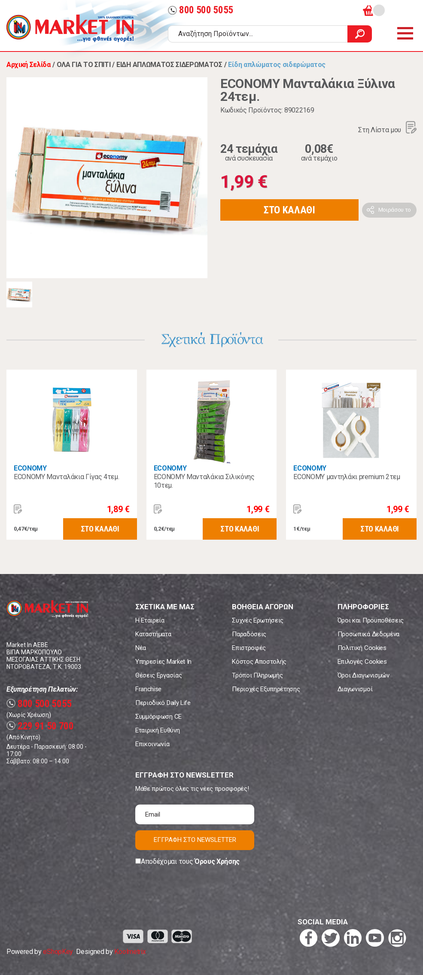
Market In (70, 28)
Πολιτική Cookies (362, 648)
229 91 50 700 (40, 726)
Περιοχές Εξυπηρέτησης (266, 689)
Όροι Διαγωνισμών (364, 675)
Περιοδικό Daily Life (163, 703)
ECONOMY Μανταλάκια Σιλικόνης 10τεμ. (204, 481)
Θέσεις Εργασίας (158, 675)
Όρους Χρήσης (217, 861)
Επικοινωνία (152, 744)
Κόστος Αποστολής (259, 661)
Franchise (148, 689)
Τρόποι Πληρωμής (257, 675)
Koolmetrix (130, 952)
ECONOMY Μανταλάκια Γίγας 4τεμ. (66, 477)
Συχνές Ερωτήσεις (257, 620)
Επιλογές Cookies (362, 661)
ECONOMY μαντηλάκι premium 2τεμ (346, 477)
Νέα (140, 648)
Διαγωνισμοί (355, 689)
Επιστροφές (249, 648)
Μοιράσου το (394, 210)
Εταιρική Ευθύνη (157, 730)
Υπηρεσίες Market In (163, 661)
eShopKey (58, 952)
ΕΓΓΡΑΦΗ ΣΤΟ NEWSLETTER (195, 840)
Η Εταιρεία (149, 620)
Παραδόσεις (249, 634)
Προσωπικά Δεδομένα (368, 634)
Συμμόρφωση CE (158, 716)
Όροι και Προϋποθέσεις (371, 620)
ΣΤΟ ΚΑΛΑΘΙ (289, 210)
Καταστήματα (153, 634)
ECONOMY (30, 468)
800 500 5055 (200, 10)
